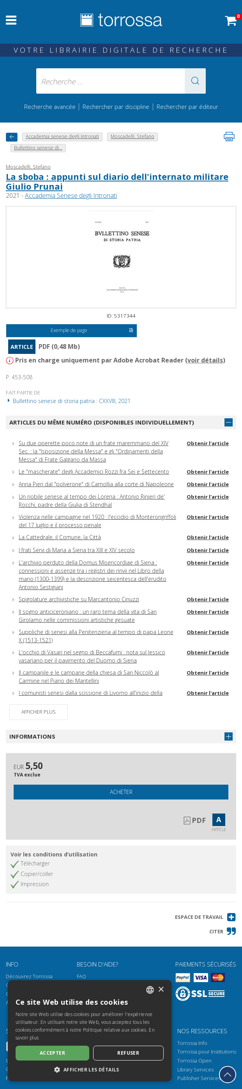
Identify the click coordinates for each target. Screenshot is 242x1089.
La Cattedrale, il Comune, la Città (60, 537)
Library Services (195, 1069)
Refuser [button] (128, 1053)
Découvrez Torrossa (29, 976)
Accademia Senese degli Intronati (71, 195)
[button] (195, 81)
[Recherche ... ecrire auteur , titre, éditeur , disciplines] (121, 81)
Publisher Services (199, 1078)
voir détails (205, 360)
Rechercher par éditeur (187, 106)
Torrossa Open (194, 1060)
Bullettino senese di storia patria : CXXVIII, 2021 (68, 401)
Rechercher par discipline (116, 106)
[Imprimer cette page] (229, 136)
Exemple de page (92, 330)
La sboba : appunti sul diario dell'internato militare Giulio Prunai (117, 181)
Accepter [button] (52, 1053)
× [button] (161, 990)
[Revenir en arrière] (12, 137)
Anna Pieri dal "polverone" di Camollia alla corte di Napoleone (96, 484)
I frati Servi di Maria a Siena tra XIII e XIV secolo (77, 550)
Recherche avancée (50, 106)
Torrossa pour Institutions (206, 1051)
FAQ (81, 976)
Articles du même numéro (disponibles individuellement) (101, 422)
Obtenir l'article (208, 443)
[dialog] (89, 1030)
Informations (32, 736)
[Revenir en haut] (227, 1074)
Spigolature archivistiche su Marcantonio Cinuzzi (79, 599)
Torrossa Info (192, 1043)
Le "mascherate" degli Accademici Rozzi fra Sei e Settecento (94, 471)
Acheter (121, 792)
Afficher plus (38, 712)
